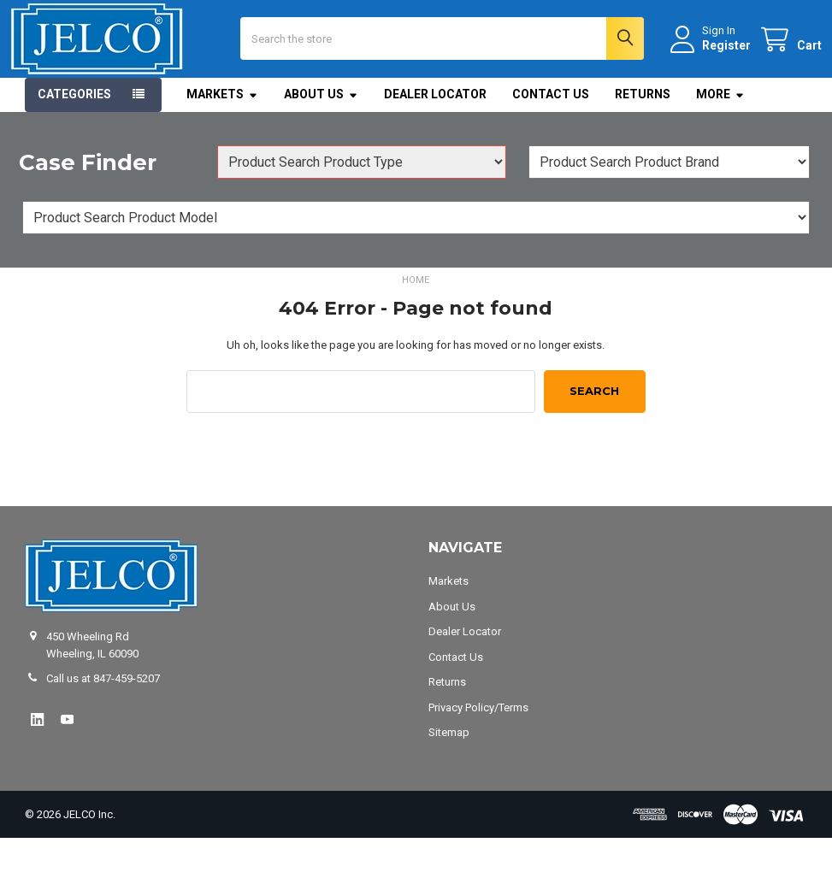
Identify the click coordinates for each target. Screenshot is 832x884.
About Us (321, 140)
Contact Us (550, 140)
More (720, 140)
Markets (222, 140)
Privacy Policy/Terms (478, 752)
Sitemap (448, 778)
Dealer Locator (435, 140)
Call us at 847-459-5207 (103, 724)
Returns (642, 140)
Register (711, 67)
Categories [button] (74, 140)
